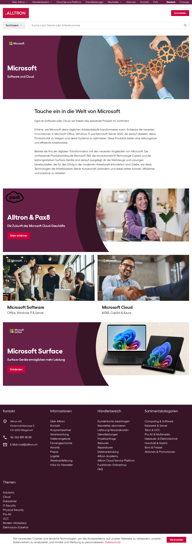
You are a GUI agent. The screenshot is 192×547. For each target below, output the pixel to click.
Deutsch (171, 2)
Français (184, 2)
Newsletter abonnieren (111, 425)
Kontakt (144, 2)
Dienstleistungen (95, 2)
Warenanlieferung (61, 460)
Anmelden (180, 13)
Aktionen (131, 2)
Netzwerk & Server (156, 425)
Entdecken (16, 369)
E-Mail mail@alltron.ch (24, 444)
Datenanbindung (108, 452)
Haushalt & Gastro (156, 443)
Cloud (6, 497)
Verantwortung (59, 434)
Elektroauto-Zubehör (15, 527)
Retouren (103, 443)
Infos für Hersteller (61, 465)
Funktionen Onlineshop (112, 465)
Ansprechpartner (60, 430)
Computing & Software (159, 421)
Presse (54, 452)
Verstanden (176, 539)
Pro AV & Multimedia (157, 434)
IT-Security (9, 505)
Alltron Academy (108, 456)
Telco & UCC (152, 430)
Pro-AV (7, 514)
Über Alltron (57, 421)
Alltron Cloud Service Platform (116, 460)
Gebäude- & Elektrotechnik (161, 438)
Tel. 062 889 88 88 (20, 437)
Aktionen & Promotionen (160, 452)
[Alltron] (16, 13)
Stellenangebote (60, 438)
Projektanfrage (107, 438)
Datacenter (10, 501)
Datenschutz (113, 542)
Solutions (8, 492)
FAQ (155, 2)
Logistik (54, 456)
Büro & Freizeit (153, 447)
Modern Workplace (14, 523)
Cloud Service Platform (68, 2)
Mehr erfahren (18, 235)
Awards (55, 447)
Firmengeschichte (61, 443)
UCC (6, 518)
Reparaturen (105, 447)
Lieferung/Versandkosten (113, 430)
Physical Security (13, 510)
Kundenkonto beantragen (114, 421)
